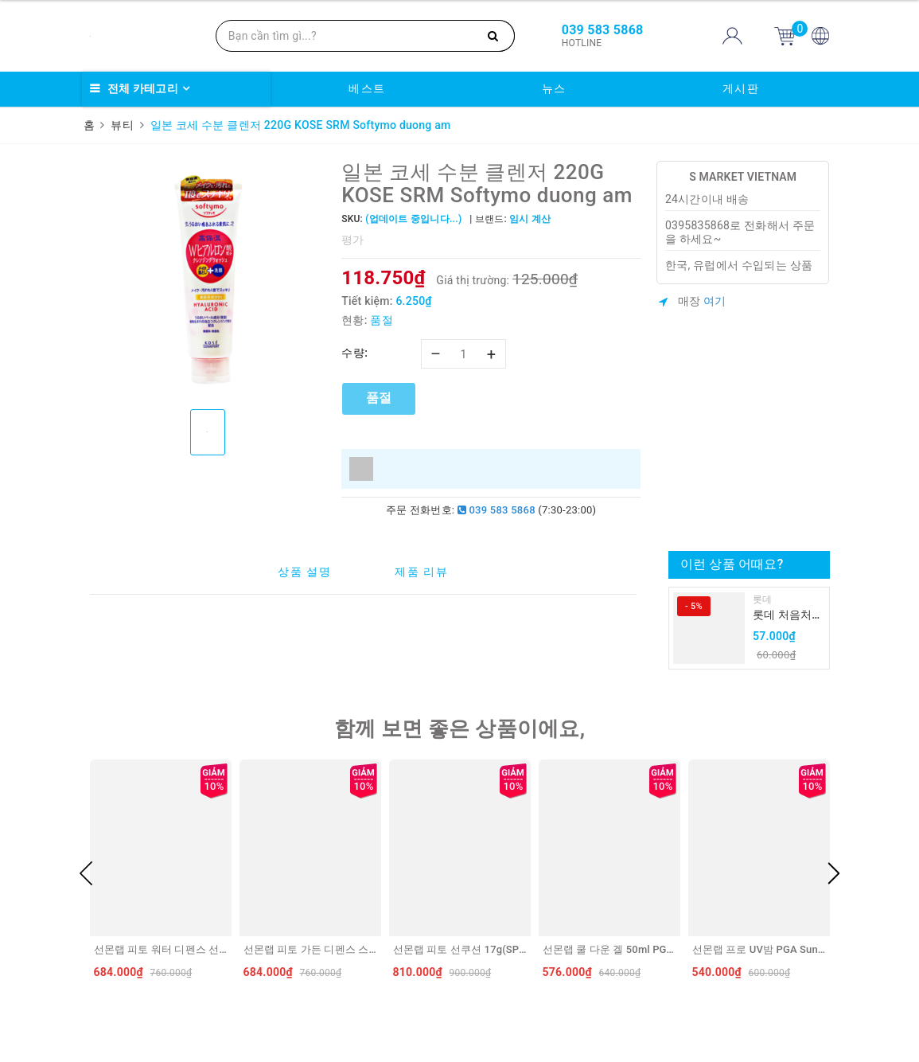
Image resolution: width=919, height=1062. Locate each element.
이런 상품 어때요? (731, 564)
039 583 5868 (496, 510)
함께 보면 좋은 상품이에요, (460, 728)
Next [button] (834, 873)
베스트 (367, 88)
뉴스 (554, 88)
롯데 (763, 599)
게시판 (741, 88)
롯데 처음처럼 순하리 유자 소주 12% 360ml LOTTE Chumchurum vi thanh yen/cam (788, 615)
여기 (714, 301)
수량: (354, 352)
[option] (208, 279)
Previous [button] (86, 873)
